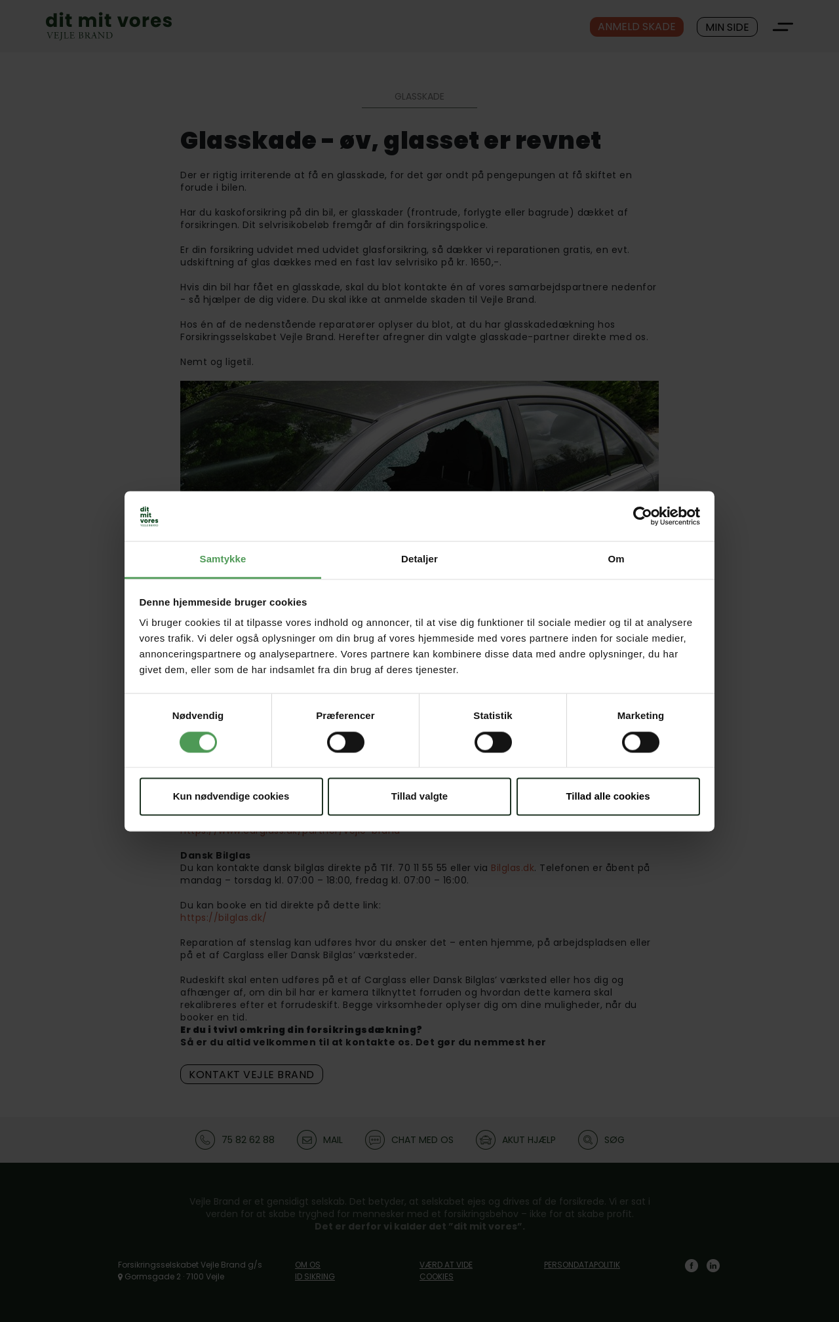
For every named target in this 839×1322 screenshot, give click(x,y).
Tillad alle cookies (608, 796)
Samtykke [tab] (223, 559)
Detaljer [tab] (419, 559)
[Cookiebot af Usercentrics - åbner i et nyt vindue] (642, 516)
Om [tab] (616, 559)
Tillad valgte (419, 796)
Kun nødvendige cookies (231, 796)
